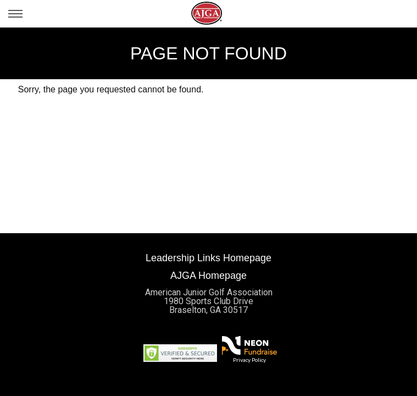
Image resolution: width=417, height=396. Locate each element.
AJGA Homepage (208, 275)
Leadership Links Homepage (208, 257)
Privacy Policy (249, 359)
